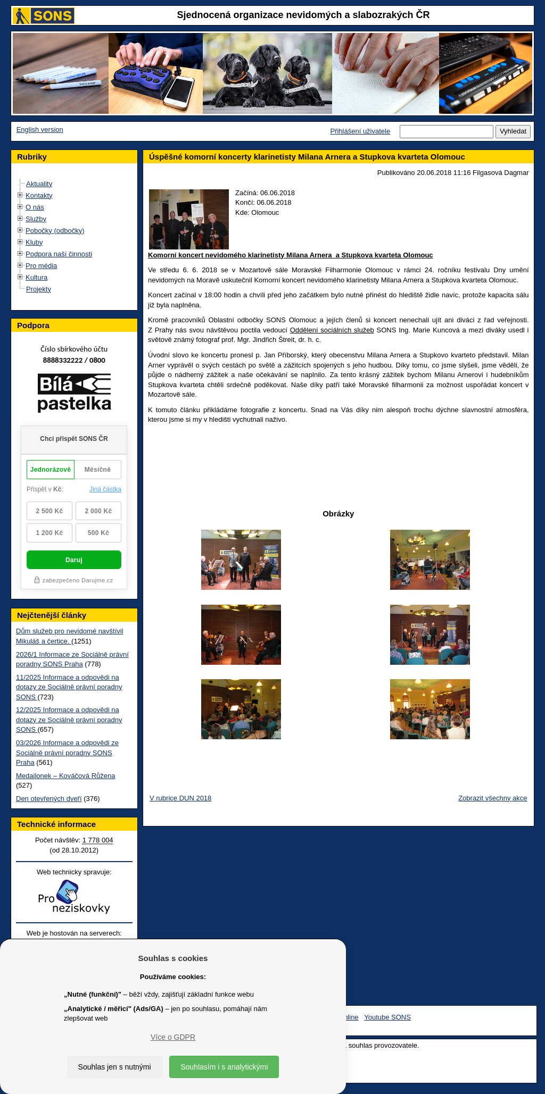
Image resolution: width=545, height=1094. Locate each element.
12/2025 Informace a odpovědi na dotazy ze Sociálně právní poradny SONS (69, 719)
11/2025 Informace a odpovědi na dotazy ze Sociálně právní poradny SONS (69, 687)
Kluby (34, 242)
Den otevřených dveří (49, 799)
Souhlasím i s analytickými (224, 1067)
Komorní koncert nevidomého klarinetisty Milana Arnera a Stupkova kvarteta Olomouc (290, 255)
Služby (36, 219)
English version (39, 129)
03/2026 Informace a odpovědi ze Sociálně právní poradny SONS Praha (67, 752)
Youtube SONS (387, 1017)
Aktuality (39, 184)
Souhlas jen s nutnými (114, 1067)
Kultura (36, 277)
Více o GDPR (173, 1037)
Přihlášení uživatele (360, 131)
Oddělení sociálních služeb (332, 330)
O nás (35, 207)
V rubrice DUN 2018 (180, 798)
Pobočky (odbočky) (55, 231)
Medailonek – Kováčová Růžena (65, 776)
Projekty (38, 289)
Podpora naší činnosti (59, 254)
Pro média (41, 266)
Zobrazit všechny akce (492, 798)
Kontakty (39, 195)
